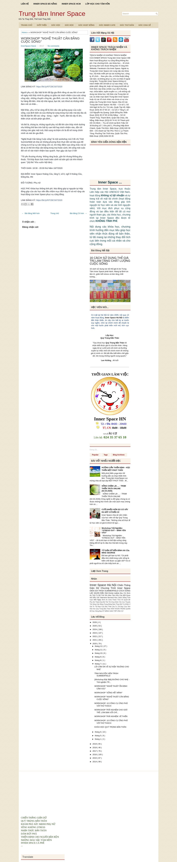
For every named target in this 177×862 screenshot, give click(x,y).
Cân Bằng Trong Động (104, 604)
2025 (95, 626)
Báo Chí (123, 593)
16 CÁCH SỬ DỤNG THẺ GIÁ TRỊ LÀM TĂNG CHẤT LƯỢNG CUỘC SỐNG (110, 260)
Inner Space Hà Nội (113, 317)
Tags (106, 455)
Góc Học (55, 25)
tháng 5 (98, 735)
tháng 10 (99, 653)
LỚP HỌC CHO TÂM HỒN (97, 4)
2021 (95, 640)
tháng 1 (98, 739)
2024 (95, 629)
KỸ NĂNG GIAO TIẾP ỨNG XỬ (112, 611)
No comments (53, 46)
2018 (95, 747)
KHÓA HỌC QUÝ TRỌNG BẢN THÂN (110, 727)
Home (24, 32)
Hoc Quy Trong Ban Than (102, 609)
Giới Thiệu (42, 25)
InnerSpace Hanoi (29, 46)
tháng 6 (98, 732)
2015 (95, 758)
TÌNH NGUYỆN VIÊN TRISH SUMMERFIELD (106, 674)
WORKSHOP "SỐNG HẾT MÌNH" (108, 693)
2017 (95, 751)
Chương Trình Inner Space (115, 588)
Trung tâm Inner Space (52, 13)
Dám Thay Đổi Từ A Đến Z (121, 604)
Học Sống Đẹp (97, 611)
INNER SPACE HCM (71, 4)
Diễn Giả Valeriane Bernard (103, 597)
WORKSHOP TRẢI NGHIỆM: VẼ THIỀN (110, 716)
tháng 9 (98, 657)
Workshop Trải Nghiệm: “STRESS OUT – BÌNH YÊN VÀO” (114, 530)
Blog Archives (118, 455)
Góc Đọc (69, 25)
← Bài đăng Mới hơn (31, 213)
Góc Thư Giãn (127, 25)
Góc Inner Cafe (107, 25)
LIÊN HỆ (25, 4)
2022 (95, 636)
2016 (95, 754)
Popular (95, 455)
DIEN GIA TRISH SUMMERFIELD (104, 591)
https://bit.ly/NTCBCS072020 (49, 86)
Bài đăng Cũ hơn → (78, 213)
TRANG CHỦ (26, 25)
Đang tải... (94, 450)
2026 (95, 622)
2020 (95, 643)
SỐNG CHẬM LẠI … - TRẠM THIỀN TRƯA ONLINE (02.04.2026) (114, 488)
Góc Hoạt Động (86, 25)
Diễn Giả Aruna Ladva (110, 593)
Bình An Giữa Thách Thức (111, 600)
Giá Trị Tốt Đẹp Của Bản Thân (101, 606)
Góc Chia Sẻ (144, 25)
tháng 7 (98, 664)
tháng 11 (99, 650)
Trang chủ (54, 213)
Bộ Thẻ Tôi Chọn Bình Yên (112, 602)
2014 (95, 762)
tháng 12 (99, 646)
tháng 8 (98, 660)
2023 (95, 633)
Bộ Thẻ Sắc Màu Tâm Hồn (109, 595)
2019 (95, 744)
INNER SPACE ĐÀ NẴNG (45, 4)
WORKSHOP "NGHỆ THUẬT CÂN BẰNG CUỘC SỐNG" (50, 40)
